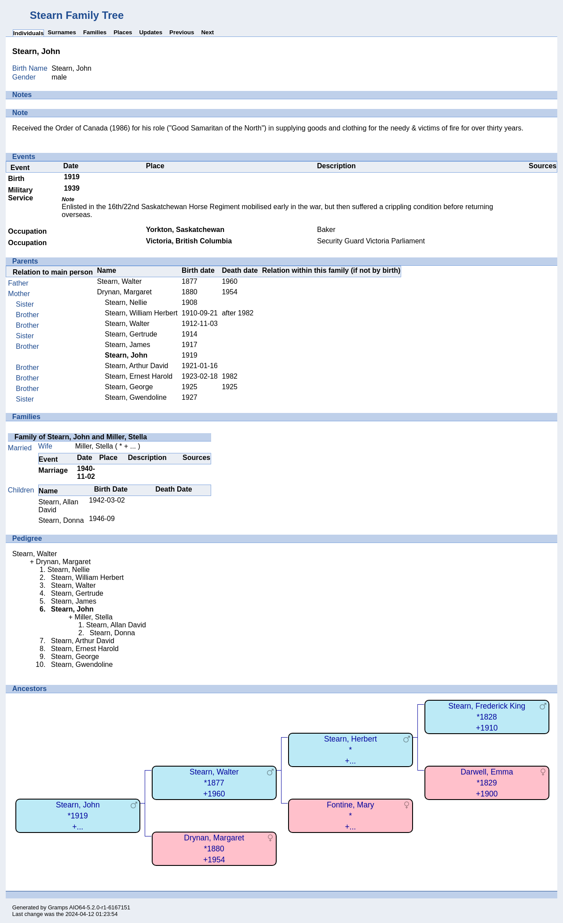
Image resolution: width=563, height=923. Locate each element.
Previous (181, 32)
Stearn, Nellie (126, 302)
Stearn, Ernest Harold (138, 376)
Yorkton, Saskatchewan (185, 229)
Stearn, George (129, 387)
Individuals (28, 33)
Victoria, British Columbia (189, 241)
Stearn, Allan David (116, 625)
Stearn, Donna (61, 520)
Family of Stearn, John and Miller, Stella (81, 437)
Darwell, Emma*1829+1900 (487, 782)
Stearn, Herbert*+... (350, 750)
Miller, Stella (94, 446)
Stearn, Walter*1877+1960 (214, 782)
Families (94, 32)
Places (122, 32)
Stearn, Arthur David (136, 365)
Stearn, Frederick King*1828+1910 (486, 717)
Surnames (62, 32)
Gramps (58, 907)
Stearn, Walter (119, 281)
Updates (150, 32)
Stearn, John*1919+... (78, 815)
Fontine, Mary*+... (350, 815)
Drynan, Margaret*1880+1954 (214, 848)
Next (207, 32)
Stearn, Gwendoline (136, 397)
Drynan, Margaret (124, 292)
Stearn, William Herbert (141, 313)
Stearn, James (127, 344)
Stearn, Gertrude (131, 334)
